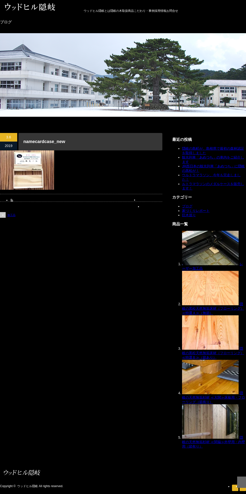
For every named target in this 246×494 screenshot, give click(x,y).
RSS (235, 488)
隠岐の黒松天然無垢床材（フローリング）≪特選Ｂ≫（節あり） (213, 353)
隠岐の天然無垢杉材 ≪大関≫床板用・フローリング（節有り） (213, 397)
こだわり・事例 (144, 11)
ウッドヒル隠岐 (27, 486)
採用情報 (160, 11)
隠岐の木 (116, 11)
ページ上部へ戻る (241, 482)
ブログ (187, 206)
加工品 (11, 215)
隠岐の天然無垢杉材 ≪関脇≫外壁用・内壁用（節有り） (213, 442)
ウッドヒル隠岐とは (97, 11)
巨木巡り (189, 215)
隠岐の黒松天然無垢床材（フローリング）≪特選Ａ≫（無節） (213, 308)
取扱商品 (128, 11)
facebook (243, 488)
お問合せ (172, 11)
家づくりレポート (196, 211)
